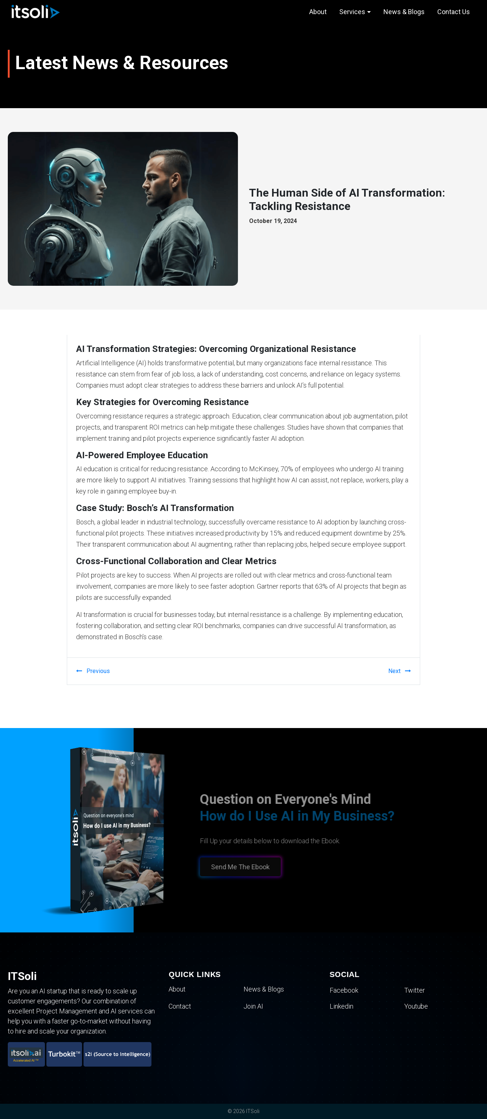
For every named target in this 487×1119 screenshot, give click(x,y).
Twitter (414, 990)
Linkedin (341, 1006)
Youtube (416, 1006)
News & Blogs (404, 12)
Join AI (253, 1006)
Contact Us (453, 12)
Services (352, 12)
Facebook (344, 990)
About (318, 12)
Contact (180, 1006)
